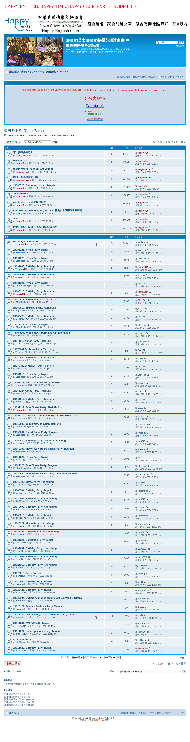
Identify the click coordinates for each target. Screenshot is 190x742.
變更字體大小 (181, 71)
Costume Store (22, 639)
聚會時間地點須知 (148, 77)
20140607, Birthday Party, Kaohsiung (35, 498)
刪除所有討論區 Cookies (141, 712)
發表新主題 (13, 142)
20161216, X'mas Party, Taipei (30, 374)
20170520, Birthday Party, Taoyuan (33, 357)
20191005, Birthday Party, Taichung (34, 266)
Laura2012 (21, 559)
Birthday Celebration (25, 241)
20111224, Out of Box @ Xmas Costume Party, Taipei (44, 614)
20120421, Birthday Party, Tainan (32, 589)
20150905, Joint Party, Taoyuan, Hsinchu (37, 423)
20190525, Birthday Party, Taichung (34, 274)
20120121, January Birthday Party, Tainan (37, 606)
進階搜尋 (180, 45)
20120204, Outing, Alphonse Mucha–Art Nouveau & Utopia (47, 598)
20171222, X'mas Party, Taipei (30, 324)
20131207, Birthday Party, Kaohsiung (35, 548)
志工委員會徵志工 (23, 152)
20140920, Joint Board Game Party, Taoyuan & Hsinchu (45, 473)
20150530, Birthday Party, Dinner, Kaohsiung (39, 440)
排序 (93, 657)
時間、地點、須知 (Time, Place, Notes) (35, 227)
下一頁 (181, 657)
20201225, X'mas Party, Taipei (30, 249)
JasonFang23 (143, 424)
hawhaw (141, 242)
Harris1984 (48, 135)
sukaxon (20, 335)
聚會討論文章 (132, 77)
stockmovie (21, 493)
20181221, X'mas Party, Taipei (30, 283)
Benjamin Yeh (34, 135)
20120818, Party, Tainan (27, 573)
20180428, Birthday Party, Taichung (34, 316)
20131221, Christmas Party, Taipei (33, 540)
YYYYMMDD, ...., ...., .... (26, 193)
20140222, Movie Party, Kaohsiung (33, 523)
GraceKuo (14, 135)
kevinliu (58, 135)
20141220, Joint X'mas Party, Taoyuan (35, 465)
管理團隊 (124, 712)
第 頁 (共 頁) (171, 142)
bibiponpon (21, 443)
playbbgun (20, 418)
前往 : (112, 671)
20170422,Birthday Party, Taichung (33, 365)
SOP (15, 218)
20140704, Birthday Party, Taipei (32, 490)
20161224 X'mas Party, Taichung (32, 390)
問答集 (164, 77)
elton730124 (21, 592)
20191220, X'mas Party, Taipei (30, 258)
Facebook (19, 160)
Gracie (23, 135)
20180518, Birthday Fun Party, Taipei (34, 299)
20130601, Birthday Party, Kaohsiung (35, 556)
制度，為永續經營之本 (25, 177)
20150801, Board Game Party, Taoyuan (36, 432)
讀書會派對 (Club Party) (57, 71)
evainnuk (20, 360)
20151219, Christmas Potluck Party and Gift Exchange (45, 415)
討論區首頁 (14, 71)
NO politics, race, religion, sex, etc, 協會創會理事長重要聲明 (47, 210)
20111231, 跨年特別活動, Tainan (31, 623)
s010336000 (21, 617)
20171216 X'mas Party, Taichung (32, 341)
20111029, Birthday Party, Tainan (32, 647)
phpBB (85, 718)
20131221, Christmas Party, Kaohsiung (36, 531)
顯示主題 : (72, 657)
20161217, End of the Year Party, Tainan (36, 382)
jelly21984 (20, 310)
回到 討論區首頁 (13, 671)
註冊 (173, 77)
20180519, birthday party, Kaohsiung (34, 307)
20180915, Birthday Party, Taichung (34, 291)
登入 (181, 77)
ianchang (141, 615)
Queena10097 (22, 319)
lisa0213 (141, 441)
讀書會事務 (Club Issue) (32, 71)
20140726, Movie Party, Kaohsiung (33, 481)
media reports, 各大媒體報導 (29, 202)
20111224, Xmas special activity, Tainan (36, 631)
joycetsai (20, 567)
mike (18, 460)
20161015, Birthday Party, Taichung (34, 399)
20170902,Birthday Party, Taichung (33, 349)
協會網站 (121, 77)
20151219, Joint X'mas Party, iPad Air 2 (36, 407)
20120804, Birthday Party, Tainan (32, 581)
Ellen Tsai (20, 252)
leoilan (140, 408)
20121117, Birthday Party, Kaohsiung (35, 564)
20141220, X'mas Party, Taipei (30, 457)
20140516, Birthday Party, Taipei (32, 515)
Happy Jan (68, 135)
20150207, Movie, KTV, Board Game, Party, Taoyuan (43, 448)
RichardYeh (21, 543)
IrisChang (20, 642)
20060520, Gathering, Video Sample (34, 185)
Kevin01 (21, 277)
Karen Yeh (20, 584)
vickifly (19, 368)
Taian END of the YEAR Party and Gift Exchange (41, 332)
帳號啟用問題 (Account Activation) (33, 169)
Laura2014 (21, 484)
